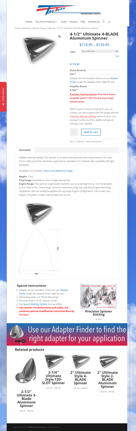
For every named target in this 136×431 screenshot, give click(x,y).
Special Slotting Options (35, 304)
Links (64, 22)
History (74, 22)
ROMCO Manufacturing (36, 427)
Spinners (26, 28)
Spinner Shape (39, 28)
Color (73, 51)
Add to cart (91, 132)
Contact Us (94, 22)
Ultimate (52, 28)
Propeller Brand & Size (78, 88)
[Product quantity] (74, 132)
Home (29, 22)
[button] (59, 36)
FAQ (83, 22)
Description (25, 149)
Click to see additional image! (58, 170)
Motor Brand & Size (78, 72)
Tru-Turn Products (45, 22)
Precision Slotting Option (83, 94)
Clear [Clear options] (117, 56)
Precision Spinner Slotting (83, 116)
